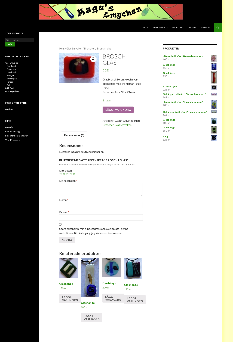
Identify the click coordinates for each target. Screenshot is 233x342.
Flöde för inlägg (12, 131)
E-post (64, 212)
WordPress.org (12, 140)
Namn (63, 199)
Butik (146, 27)
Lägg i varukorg (118, 109)
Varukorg (206, 27)
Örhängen (12, 78)
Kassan (192, 27)
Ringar (10, 81)
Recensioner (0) (74, 135)
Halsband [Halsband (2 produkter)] (9, 109)
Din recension (68, 180)
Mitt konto (178, 27)
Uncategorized (12, 91)
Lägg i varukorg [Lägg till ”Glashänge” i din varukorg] (70, 299)
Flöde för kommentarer (16, 135)
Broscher (89, 48)
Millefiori (9, 88)
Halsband (11, 72)
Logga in (9, 127)
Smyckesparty (160, 27)
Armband (11, 66)
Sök (10, 44)
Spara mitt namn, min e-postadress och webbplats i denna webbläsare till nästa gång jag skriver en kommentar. (93, 231)
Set (8, 85)
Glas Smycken (74, 48)
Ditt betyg (66, 170)
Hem (62, 48)
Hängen (10, 75)
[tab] (74, 135)
